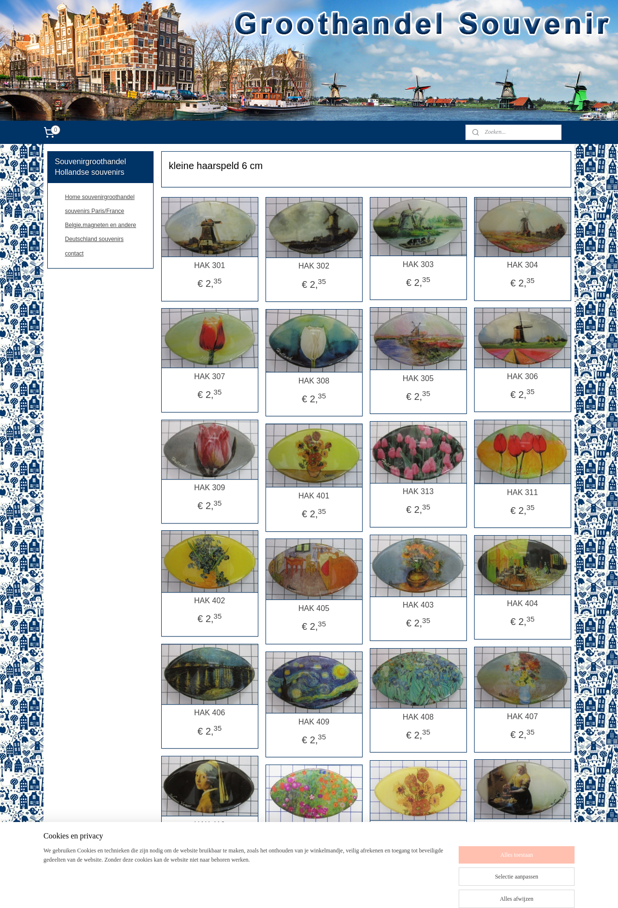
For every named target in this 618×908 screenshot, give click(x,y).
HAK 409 (313, 722)
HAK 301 (209, 265)
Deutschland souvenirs (94, 239)
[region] (245, 861)
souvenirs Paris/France (95, 211)
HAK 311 (522, 492)
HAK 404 (522, 603)
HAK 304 (522, 265)
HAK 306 (522, 376)
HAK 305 (418, 378)
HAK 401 (313, 496)
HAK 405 (313, 608)
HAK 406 (209, 713)
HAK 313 (418, 491)
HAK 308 (313, 381)
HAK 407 (522, 716)
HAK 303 (418, 264)
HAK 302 (313, 266)
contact (74, 253)
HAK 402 (209, 600)
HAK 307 (209, 376)
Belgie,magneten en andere (100, 225)
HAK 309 (209, 487)
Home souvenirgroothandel (100, 197)
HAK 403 (418, 605)
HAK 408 (418, 717)
